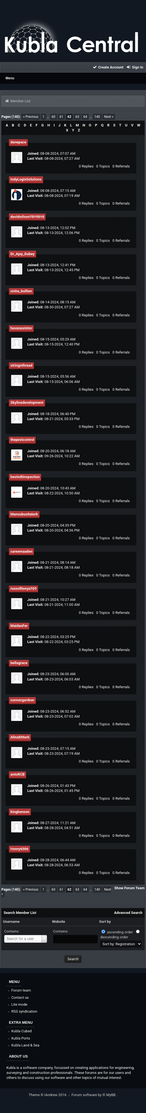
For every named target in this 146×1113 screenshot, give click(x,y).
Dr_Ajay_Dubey (23, 254)
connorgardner (22, 700)
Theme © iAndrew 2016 (50, 1095)
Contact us (18, 997)
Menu (10, 78)
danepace (18, 142)
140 (97, 117)
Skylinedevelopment (27, 402)
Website (58, 921)
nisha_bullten (21, 291)
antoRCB (18, 774)
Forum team (19, 990)
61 (61, 117)
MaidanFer (19, 626)
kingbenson (20, 812)
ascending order (120, 932)
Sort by (105, 921)
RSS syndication (22, 1011)
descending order (114, 937)
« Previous (30, 117)
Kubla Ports (18, 1038)
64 (85, 117)
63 (77, 117)
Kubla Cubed (19, 1031)
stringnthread (22, 365)
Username (11, 921)
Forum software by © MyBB (94, 1095)
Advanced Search (128, 913)
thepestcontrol (22, 440)
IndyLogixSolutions (26, 179)
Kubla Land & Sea (23, 1045)
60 (54, 117)
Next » (108, 117)
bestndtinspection (25, 477)
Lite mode (17, 1004)
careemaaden (22, 551)
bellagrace (19, 663)
